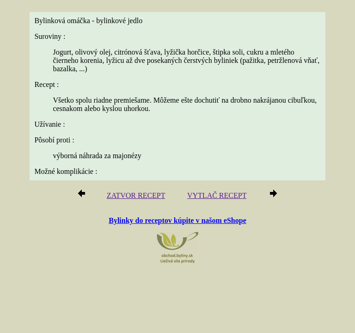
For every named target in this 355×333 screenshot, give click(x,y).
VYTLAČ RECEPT (216, 195)
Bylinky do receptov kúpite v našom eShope (177, 220)
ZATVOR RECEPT (136, 195)
